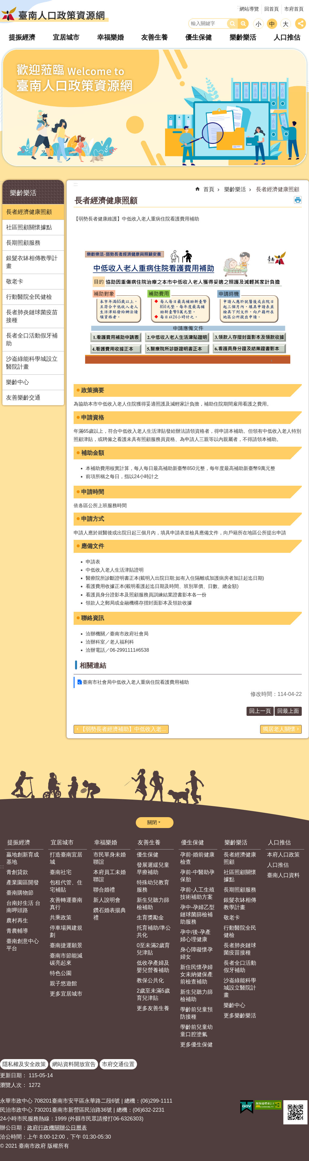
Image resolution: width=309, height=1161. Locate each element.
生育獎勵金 (150, 918)
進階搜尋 (243, 23)
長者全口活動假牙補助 (32, 339)
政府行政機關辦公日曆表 (57, 1128)
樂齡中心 (17, 382)
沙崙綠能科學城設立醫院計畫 (32, 363)
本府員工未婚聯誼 (109, 875)
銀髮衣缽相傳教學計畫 (32, 262)
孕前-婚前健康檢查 (197, 858)
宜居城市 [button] (66, 37)
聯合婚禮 (104, 890)
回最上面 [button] (288, 711)
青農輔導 (17, 931)
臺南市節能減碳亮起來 (66, 959)
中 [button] (272, 24)
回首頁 (271, 8)
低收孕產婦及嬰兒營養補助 (153, 966)
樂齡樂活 (23, 193)
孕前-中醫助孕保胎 (197, 875)
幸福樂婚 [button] (110, 37)
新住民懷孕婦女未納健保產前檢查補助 (196, 974)
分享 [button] (300, 23)
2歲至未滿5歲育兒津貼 (153, 994)
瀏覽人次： (13, 1085)
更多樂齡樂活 (240, 1016)
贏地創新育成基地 (22, 858)
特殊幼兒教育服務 (153, 886)
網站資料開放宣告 (74, 1064)
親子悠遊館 (63, 983)
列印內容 (298, 200)
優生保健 (147, 855)
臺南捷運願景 (66, 945)
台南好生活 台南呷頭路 (23, 906)
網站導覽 (249, 8)
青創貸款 (17, 872)
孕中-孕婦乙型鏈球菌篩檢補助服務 (197, 914)
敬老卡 (14, 281)
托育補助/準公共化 (154, 931)
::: (2, 182)
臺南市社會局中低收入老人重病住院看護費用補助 (136, 682)
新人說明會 (106, 900)
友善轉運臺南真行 (66, 903)
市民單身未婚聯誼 (109, 858)
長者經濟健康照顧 (29, 212)
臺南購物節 (19, 893)
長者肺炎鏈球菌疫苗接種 (32, 316)
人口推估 (279, 842)
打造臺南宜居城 (66, 858)
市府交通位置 (118, 1064)
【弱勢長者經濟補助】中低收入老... (123, 729)
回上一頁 (260, 711)
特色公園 (61, 973)
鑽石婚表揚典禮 (109, 914)
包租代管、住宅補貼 (66, 886)
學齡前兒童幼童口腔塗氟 (196, 1030)
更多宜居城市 (66, 994)
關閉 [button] (152, 822)
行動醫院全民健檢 (29, 297)
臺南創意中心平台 (22, 944)
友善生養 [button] (154, 37)
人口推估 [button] (287, 37)
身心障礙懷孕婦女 (196, 953)
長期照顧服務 (23, 243)
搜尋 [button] (232, 23)
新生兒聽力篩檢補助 (153, 903)
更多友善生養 (153, 1008)
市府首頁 (294, 8)
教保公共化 (150, 980)
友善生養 (149, 842)
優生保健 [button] (198, 37)
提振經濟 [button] (22, 37)
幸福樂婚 (105, 842)
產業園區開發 (22, 882)
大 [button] (285, 24)
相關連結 (93, 665)
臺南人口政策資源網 (54, 14)
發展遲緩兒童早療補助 (153, 868)
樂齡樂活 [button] (243, 37)
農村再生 (17, 921)
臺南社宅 (61, 872)
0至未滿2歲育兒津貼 (153, 949)
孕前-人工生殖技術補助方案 (197, 893)
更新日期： (13, 1075)
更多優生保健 (196, 1045)
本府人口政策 (283, 855)
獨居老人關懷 (279, 729)
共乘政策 (61, 918)
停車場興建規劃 (66, 931)
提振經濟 (18, 842)
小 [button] (258, 24)
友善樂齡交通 (23, 397)
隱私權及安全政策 (24, 1064)
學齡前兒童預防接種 (196, 1013)
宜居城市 (62, 842)
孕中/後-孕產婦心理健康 (195, 935)
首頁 (208, 189)
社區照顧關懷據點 (29, 227)
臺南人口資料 (283, 875)
